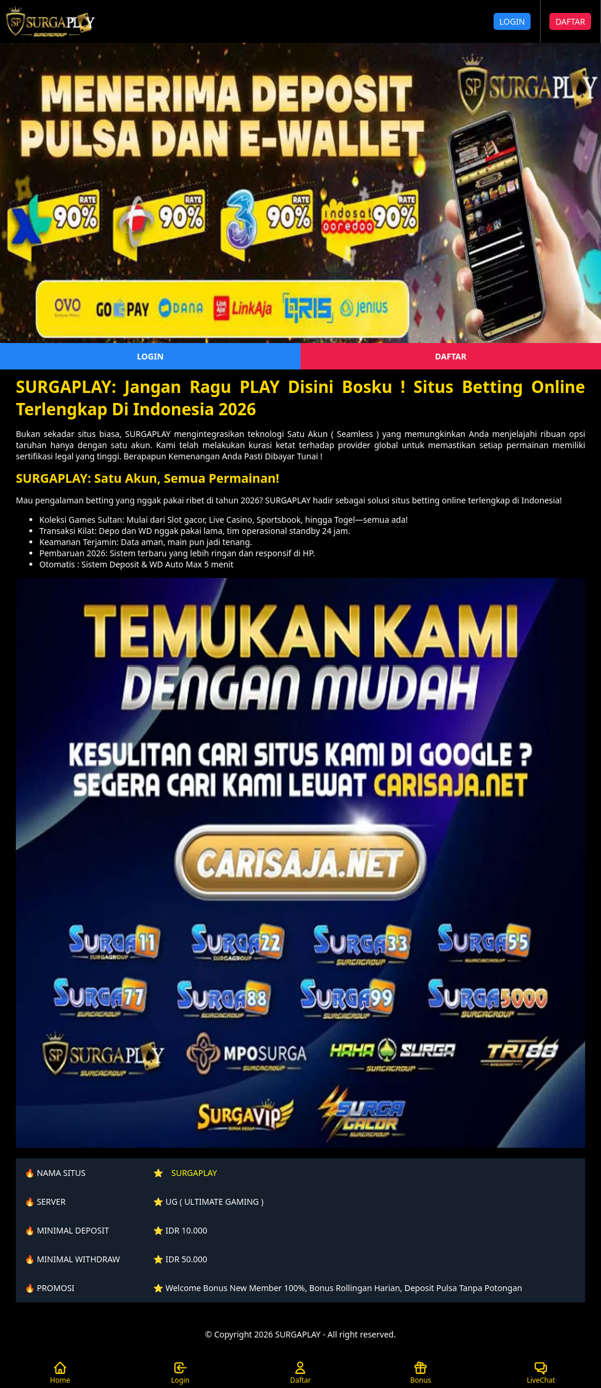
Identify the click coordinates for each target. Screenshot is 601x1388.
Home (60, 1372)
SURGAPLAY (194, 1172)
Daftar (300, 1372)
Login (180, 1372)
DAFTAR (570, 21)
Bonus (420, 1372)
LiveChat (540, 1372)
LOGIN (512, 21)
